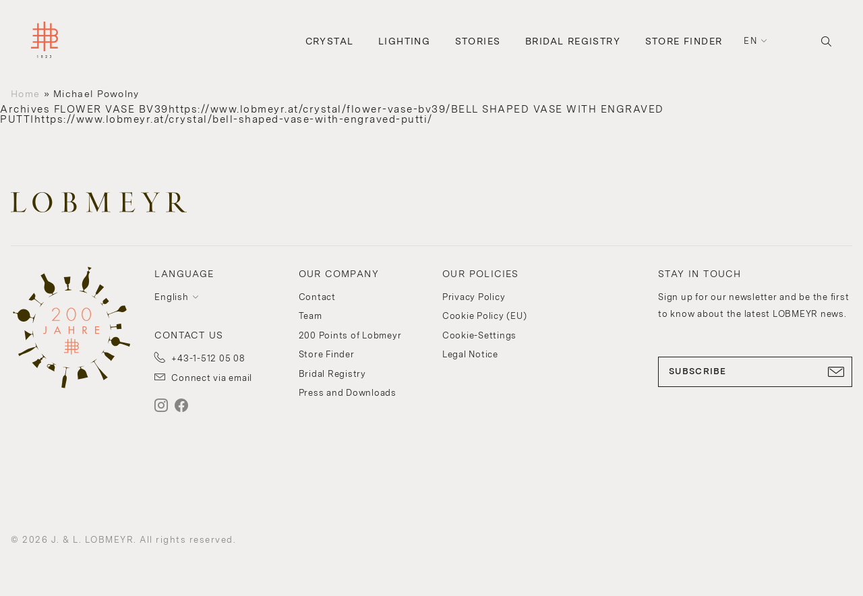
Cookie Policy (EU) (484, 316)
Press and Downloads (347, 393)
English (171, 297)
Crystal (329, 41)
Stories (478, 41)
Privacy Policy (474, 297)
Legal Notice (470, 354)
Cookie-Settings (479, 335)
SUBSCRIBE (755, 371)
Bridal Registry (572, 41)
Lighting (404, 41)
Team (310, 316)
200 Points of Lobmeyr (350, 335)
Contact (317, 297)
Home (25, 93)
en (750, 41)
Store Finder (684, 41)
